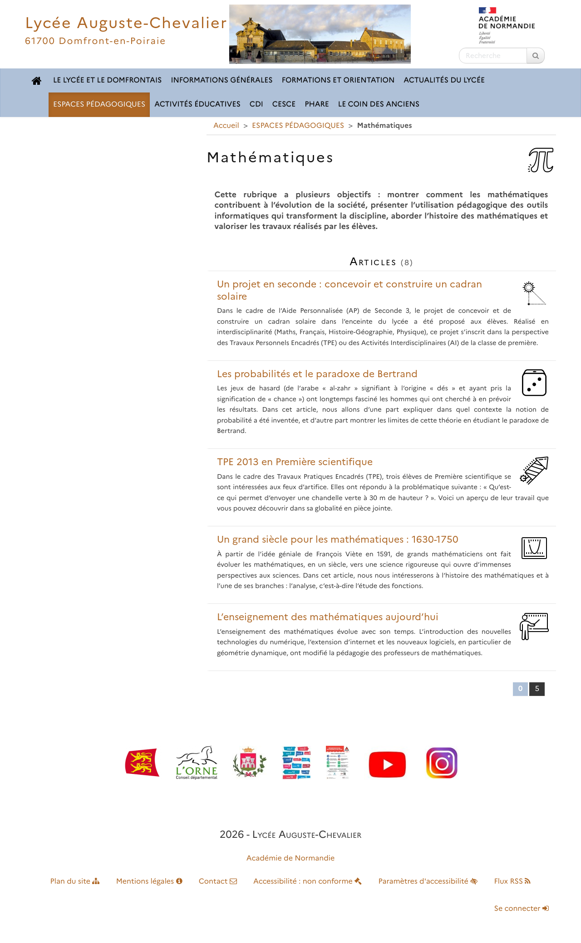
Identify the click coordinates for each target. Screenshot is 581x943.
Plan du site (75, 881)
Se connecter (521, 908)
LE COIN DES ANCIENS (378, 104)
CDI (256, 104)
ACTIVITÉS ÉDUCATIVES (197, 104)
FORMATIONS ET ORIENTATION (338, 80)
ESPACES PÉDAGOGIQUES (99, 104)
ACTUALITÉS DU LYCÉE (444, 80)
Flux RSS (512, 881)
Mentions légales (149, 881)
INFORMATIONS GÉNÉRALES (221, 80)
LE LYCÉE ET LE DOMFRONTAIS (107, 80)
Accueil (226, 126)
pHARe (317, 104)
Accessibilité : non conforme (307, 881)
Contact (218, 881)
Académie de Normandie (290, 858)
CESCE (283, 104)
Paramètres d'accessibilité (428, 881)
